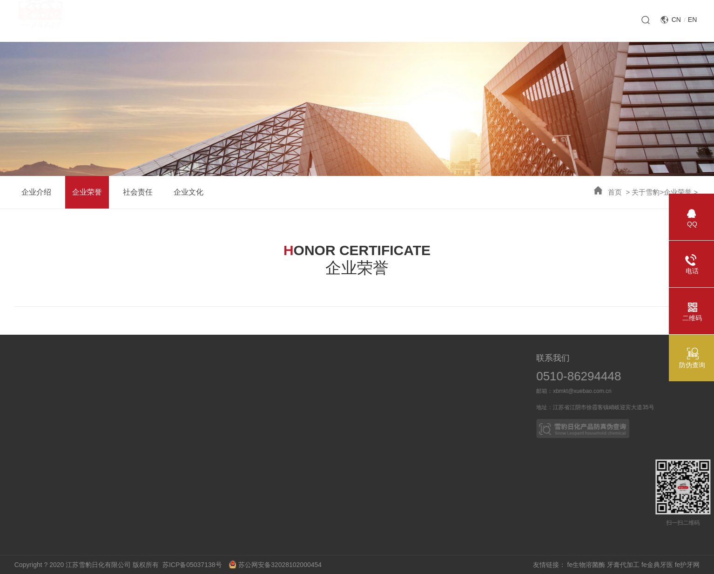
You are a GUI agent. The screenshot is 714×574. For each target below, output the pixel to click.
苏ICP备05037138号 (194, 564)
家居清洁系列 (258, 398)
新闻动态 (176, 380)
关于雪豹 (646, 192)
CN (676, 19)
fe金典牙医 (657, 564)
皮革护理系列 (258, 415)
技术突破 (95, 415)
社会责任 (138, 192)
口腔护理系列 (258, 380)
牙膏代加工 (623, 564)
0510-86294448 (591, 376)
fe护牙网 (687, 564)
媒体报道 (176, 398)
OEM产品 (343, 415)
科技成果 (95, 380)
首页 (615, 192)
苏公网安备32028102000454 (275, 564)
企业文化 (188, 192)
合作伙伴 (343, 398)
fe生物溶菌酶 (586, 564)
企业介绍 (36, 192)
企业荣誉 (678, 192)
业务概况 (343, 380)
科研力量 (95, 398)
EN (692, 19)
